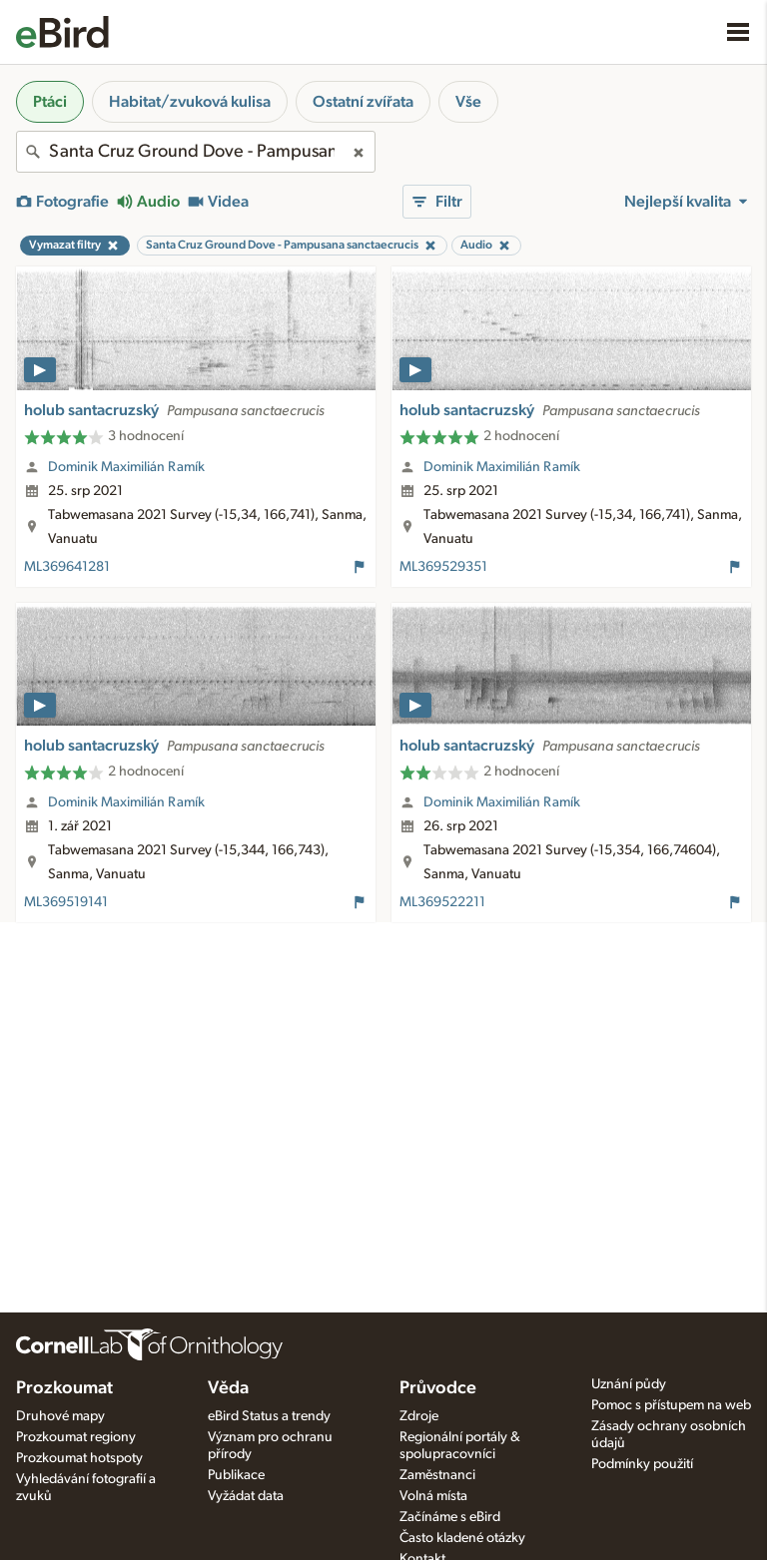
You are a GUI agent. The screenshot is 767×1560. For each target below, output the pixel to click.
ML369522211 (442, 902)
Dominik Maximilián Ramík (126, 467)
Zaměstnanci (437, 1475)
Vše (468, 102)
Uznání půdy (628, 1384)
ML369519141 (66, 902)
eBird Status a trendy (269, 1416)
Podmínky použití (642, 1464)
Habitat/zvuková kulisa (190, 102)
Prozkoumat (64, 1388)
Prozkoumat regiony (76, 1437)
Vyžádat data (246, 1496)
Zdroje (418, 1416)
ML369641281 (67, 567)
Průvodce (437, 1388)
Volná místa (433, 1496)
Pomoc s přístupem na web (671, 1405)
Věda (228, 1388)
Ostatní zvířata (363, 102)
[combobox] (196, 152)
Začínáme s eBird (449, 1517)
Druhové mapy (60, 1416)
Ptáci (50, 102)
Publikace (236, 1475)
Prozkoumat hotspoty (79, 1458)
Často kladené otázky (462, 1538)
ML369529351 (443, 567)
